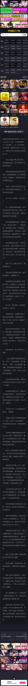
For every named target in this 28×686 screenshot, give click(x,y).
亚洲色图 (13, 58)
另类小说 (13, 66)
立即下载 (23, 682)
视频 (2, 47)
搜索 (25, 34)
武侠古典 (25, 64)
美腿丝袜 (7, 60)
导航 (2, 71)
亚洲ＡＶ (7, 46)
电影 (2, 53)
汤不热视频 (25, 70)
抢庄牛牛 (25, 42)
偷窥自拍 (7, 58)
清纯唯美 (13, 60)
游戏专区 (25, 40)
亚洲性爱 (7, 52)
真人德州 (13, 40)
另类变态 (25, 54)
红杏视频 (7, 72)
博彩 (2, 41)
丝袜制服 (13, 48)
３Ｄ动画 (25, 46)
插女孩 (7, 70)
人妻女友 (19, 64)
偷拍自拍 (13, 52)
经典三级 (13, 54)
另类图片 (25, 60)
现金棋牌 (19, 42)
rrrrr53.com (14, 30)
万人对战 (19, 40)
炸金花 (12, 42)
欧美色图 (19, 58)
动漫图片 (25, 58)
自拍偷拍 (13, 46)
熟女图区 (19, 60)
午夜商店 (13, 70)
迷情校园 (7, 66)
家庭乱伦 (13, 64)
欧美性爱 (25, 52)
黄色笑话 (19, 66)
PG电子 (7, 40)
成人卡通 (19, 52)
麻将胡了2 (7, 42)
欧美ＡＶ (19, 46)
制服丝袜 (7, 54)
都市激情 (7, 64)
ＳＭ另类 (25, 48)
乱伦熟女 (19, 54)
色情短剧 (13, 72)
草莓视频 (19, 70)
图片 (2, 59)
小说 (2, 65)
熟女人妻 (7, 48)
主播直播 (19, 48)
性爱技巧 (25, 66)
